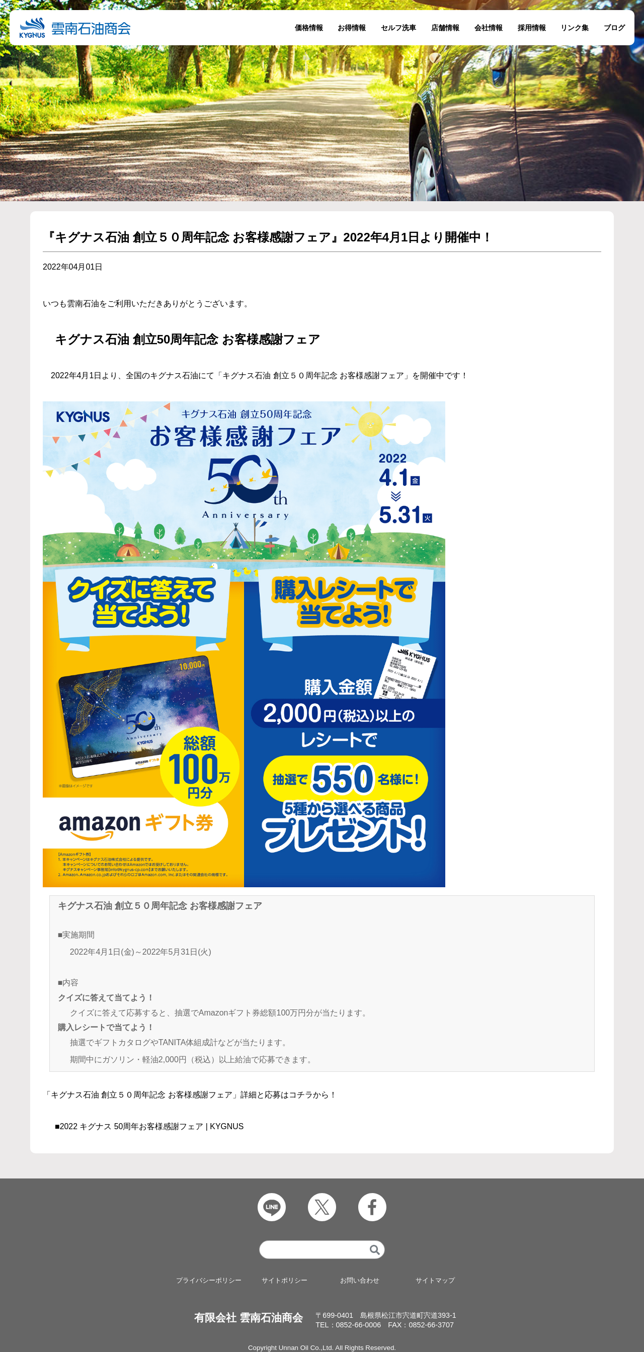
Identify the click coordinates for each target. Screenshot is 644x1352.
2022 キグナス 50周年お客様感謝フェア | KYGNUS (152, 1126)
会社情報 (488, 28)
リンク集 (574, 28)
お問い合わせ (360, 1280)
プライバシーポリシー (209, 1280)
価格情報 (309, 28)
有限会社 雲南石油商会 (248, 1318)
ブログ (614, 28)
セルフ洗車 (398, 28)
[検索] (374, 1250)
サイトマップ (435, 1280)
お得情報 (352, 28)
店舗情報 (445, 28)
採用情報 (532, 28)
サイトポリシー (284, 1280)
